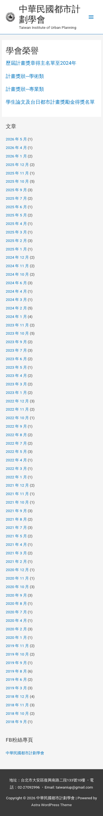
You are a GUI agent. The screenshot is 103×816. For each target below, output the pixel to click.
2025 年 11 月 (17, 173)
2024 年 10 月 (17, 274)
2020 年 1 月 (16, 637)
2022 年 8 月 (16, 435)
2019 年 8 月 (16, 671)
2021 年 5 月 (16, 536)
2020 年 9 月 (16, 595)
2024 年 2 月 (16, 308)
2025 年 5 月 (16, 215)
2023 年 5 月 (16, 367)
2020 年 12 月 (17, 569)
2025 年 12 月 (17, 164)
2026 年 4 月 (16, 147)
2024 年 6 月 (16, 283)
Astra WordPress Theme (51, 805)
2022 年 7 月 (16, 443)
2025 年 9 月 (16, 190)
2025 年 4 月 (16, 223)
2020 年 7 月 (16, 612)
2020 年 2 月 (16, 629)
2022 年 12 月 (17, 401)
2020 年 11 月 (17, 578)
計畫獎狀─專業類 (25, 89)
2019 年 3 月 (16, 688)
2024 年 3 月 (16, 299)
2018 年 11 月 (17, 705)
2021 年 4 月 (16, 544)
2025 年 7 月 (16, 198)
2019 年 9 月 (16, 662)
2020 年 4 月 (16, 620)
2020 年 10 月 (17, 587)
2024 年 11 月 (17, 266)
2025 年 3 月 (16, 232)
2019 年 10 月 (17, 654)
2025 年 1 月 (16, 249)
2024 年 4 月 (16, 291)
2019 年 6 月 (16, 679)
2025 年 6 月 (16, 207)
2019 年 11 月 (17, 645)
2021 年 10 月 (17, 502)
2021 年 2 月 (16, 561)
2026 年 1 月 (16, 156)
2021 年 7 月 (16, 527)
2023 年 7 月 (16, 350)
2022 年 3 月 (16, 468)
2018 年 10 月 (17, 713)
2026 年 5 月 (16, 139)
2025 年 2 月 (16, 240)
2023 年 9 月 (16, 342)
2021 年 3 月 (16, 553)
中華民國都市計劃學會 (25, 753)
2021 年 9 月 (16, 511)
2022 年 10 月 (17, 418)
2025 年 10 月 (17, 181)
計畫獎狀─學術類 (25, 76)
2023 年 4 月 (16, 375)
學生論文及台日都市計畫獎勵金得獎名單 (50, 102)
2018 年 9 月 (16, 721)
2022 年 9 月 (16, 426)
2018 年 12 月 (17, 696)
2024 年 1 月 (16, 316)
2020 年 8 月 (16, 603)
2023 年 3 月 (16, 384)
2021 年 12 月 (17, 485)
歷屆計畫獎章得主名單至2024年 (41, 63)
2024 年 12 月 (17, 257)
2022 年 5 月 (16, 451)
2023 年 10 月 (17, 333)
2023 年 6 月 (16, 359)
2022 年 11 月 (17, 409)
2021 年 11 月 (17, 494)
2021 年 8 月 (16, 519)
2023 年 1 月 (16, 392)
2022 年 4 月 (16, 460)
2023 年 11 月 (17, 325)
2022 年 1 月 (16, 477)
